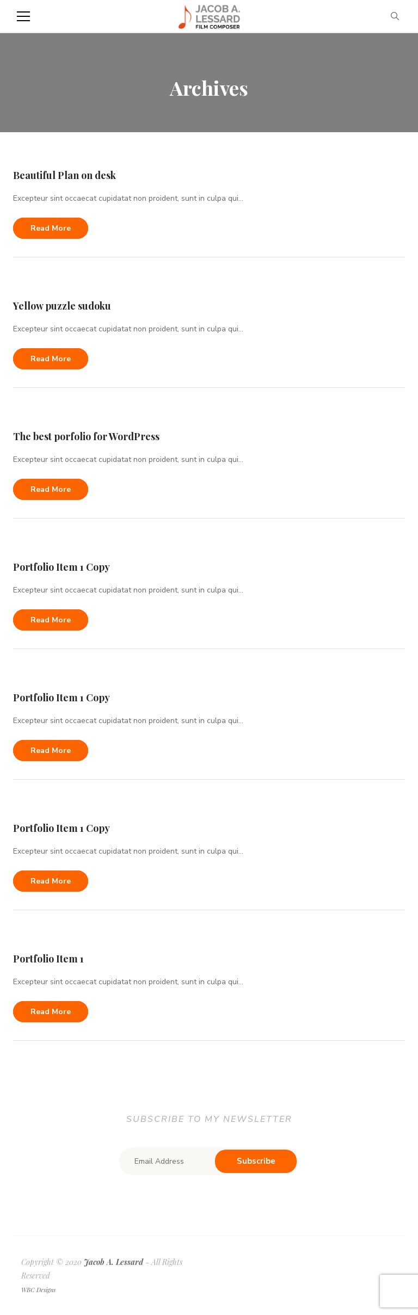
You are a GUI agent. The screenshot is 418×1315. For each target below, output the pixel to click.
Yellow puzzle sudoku (62, 305)
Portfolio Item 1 (48, 958)
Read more (50, 228)
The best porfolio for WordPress (86, 436)
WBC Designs (38, 1290)
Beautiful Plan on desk (64, 175)
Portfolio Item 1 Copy (61, 566)
